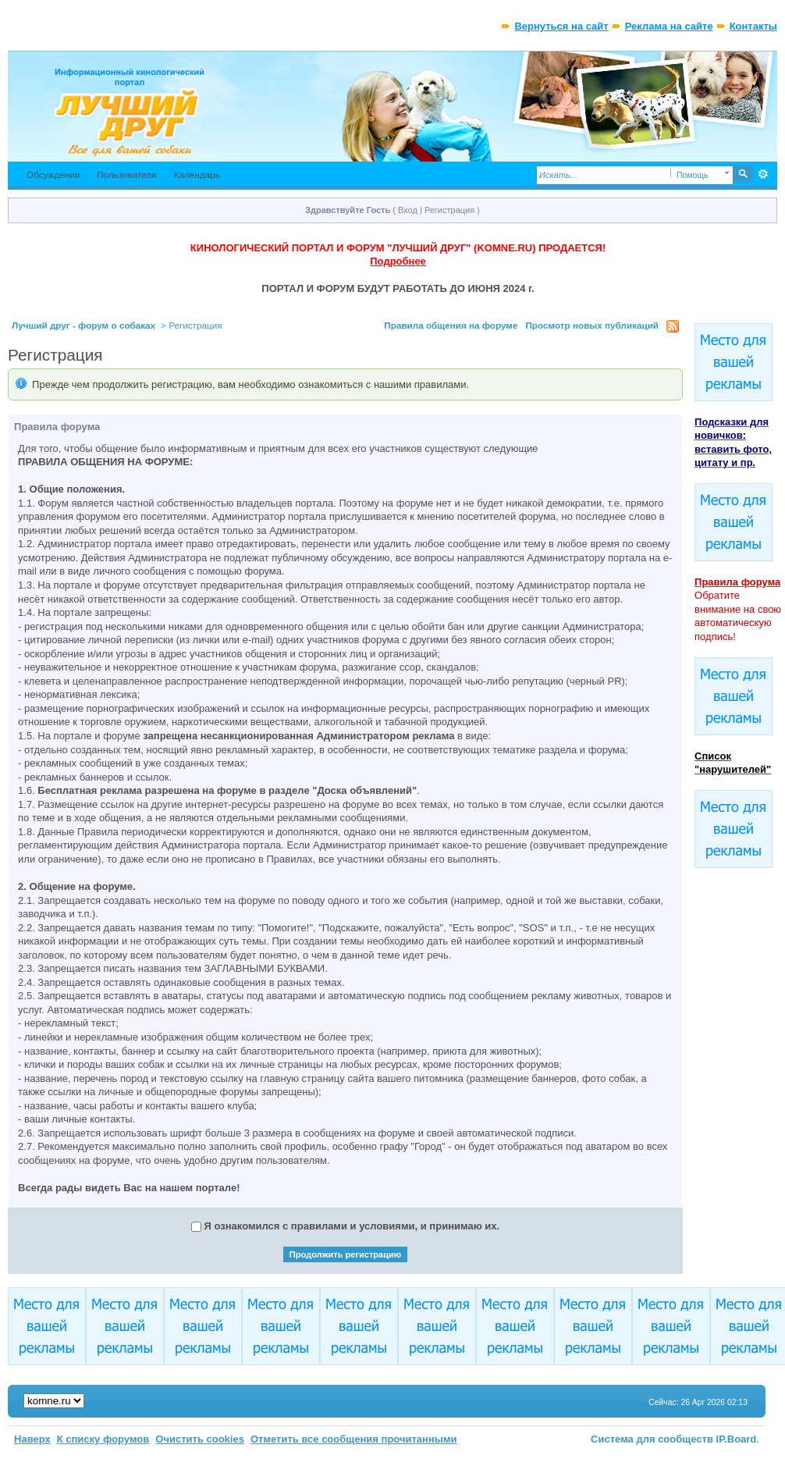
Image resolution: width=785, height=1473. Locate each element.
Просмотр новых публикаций (592, 325)
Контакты (753, 26)
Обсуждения (53, 174)
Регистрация (449, 210)
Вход (407, 210)
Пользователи (127, 174)
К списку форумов (103, 1439)
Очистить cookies (199, 1439)
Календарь (197, 174)
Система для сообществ (652, 1439)
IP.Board (736, 1439)
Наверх (32, 1439)
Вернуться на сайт (561, 26)
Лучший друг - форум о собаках (83, 325)
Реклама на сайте (669, 26)
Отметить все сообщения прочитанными (353, 1439)
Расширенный (763, 174)
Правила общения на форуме (450, 325)
